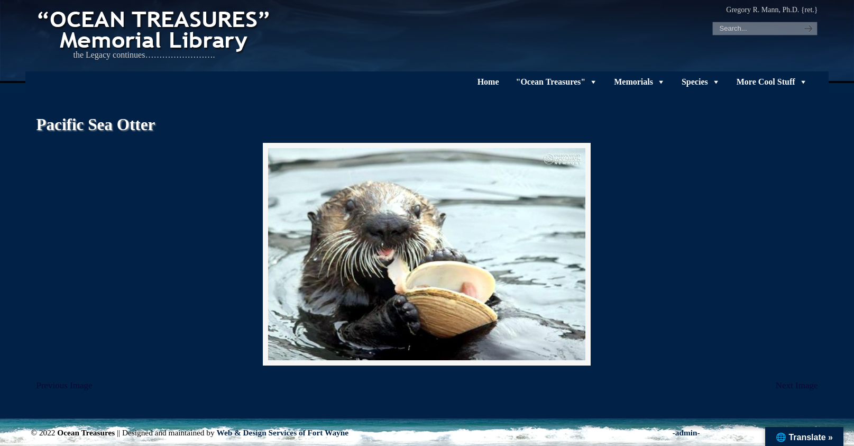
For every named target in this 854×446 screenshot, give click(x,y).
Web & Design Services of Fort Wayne (282, 432)
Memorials (633, 81)
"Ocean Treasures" (551, 81)
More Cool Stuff (766, 81)
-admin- (686, 432)
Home (488, 81)
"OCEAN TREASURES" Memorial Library (155, 29)
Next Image (797, 385)
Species (695, 81)
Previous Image (64, 385)
